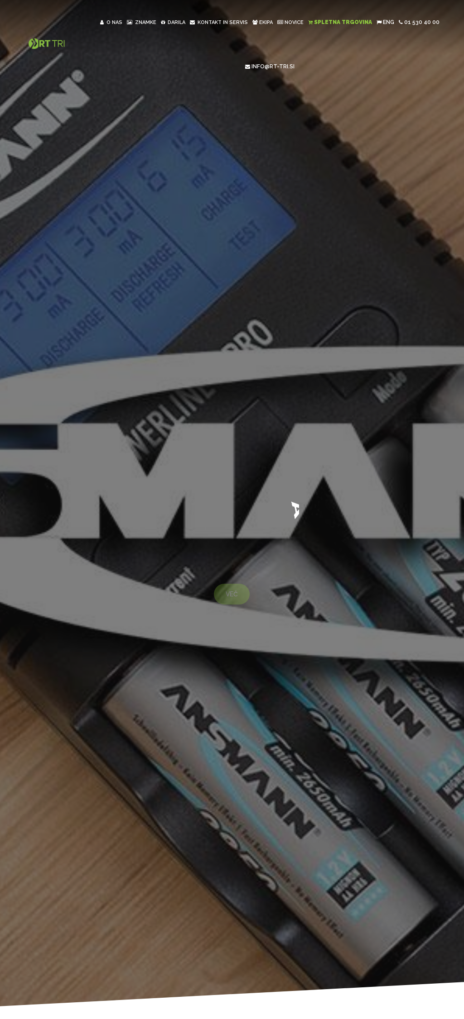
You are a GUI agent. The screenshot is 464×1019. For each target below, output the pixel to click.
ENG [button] (385, 22)
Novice (290, 22)
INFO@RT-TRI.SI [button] (270, 66)
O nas (111, 22)
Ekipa (262, 22)
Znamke (141, 22)
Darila (173, 22)
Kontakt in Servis (219, 22)
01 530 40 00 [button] (419, 22)
